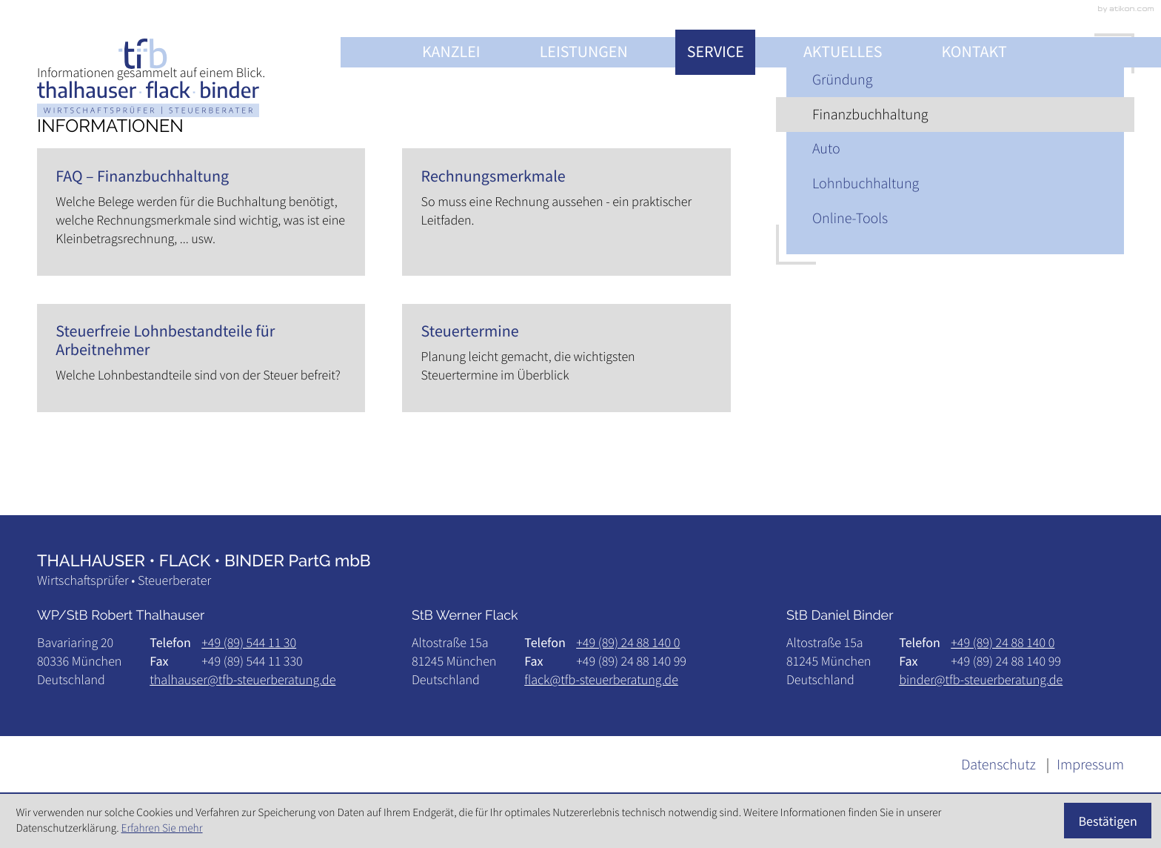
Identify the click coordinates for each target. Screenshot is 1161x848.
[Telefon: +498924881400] (628, 642)
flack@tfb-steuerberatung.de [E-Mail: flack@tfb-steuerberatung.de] (601, 679)
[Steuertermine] (566, 358)
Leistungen (584, 52)
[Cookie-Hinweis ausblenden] (1108, 820)
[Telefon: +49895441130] (248, 642)
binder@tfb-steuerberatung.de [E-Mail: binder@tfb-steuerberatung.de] (981, 679)
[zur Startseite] (148, 77)
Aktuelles (843, 52)
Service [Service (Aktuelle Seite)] (715, 52)
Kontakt (974, 52)
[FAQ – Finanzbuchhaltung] (201, 212)
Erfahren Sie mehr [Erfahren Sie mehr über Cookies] (162, 828)
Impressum (1090, 764)
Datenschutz (998, 764)
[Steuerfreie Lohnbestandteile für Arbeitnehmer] (201, 358)
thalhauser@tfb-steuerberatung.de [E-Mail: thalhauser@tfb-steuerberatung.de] (242, 679)
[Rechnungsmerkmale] (566, 212)
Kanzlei (451, 52)
